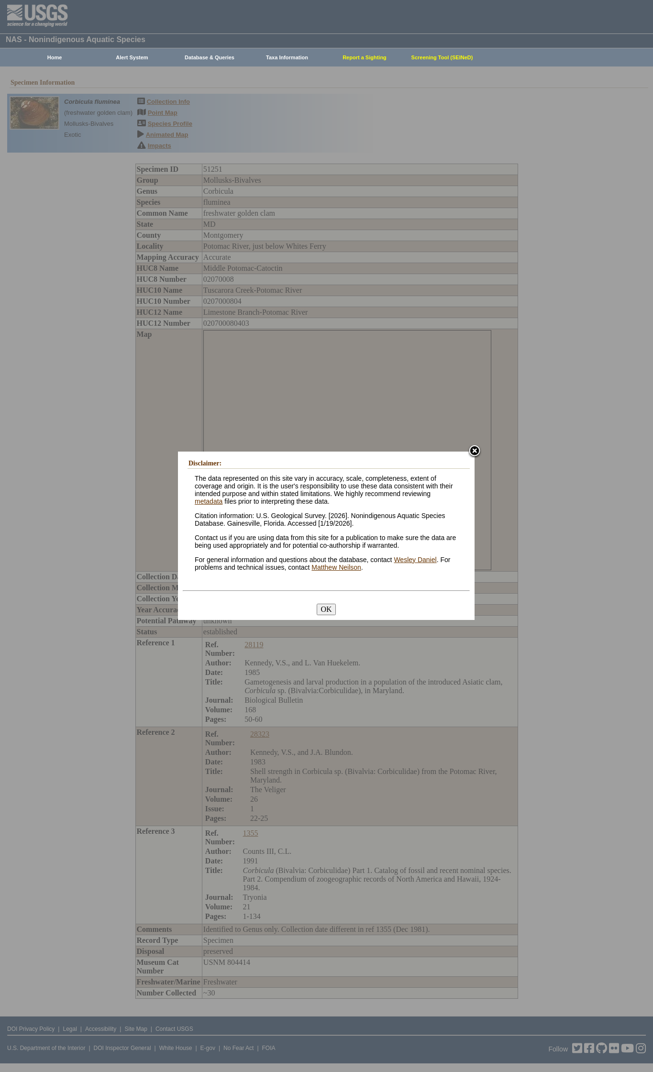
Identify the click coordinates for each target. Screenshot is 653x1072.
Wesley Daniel (415, 560)
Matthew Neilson (336, 567)
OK (326, 609)
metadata (208, 501)
